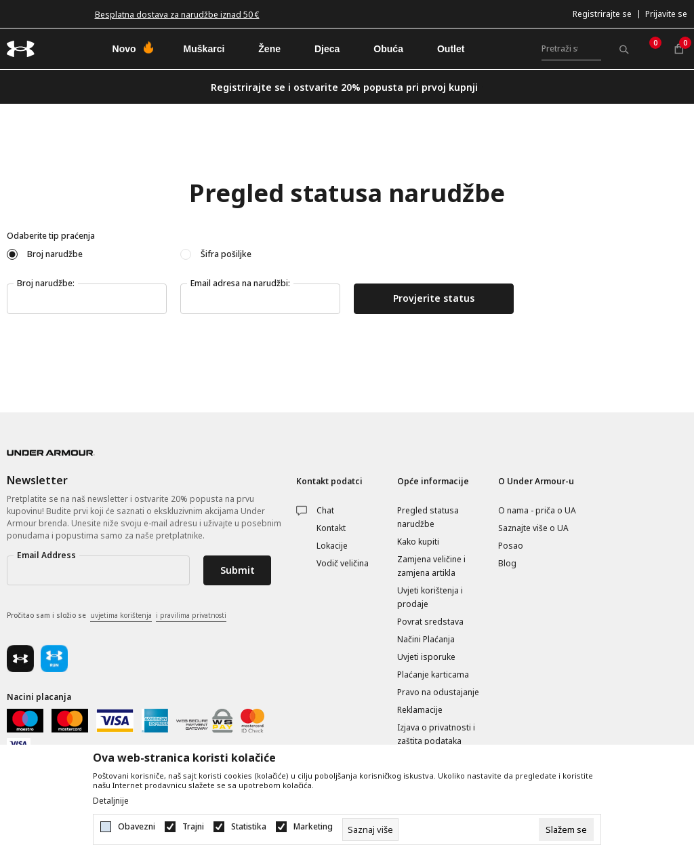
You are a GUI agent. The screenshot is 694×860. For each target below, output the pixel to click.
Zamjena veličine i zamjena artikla (431, 566)
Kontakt (331, 528)
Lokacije (332, 545)
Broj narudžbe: (46, 283)
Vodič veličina (343, 563)
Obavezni (136, 827)
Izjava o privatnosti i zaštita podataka (436, 734)
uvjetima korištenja (121, 615)
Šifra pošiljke (226, 254)
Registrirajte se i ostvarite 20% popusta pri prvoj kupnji (344, 87)
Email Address (46, 555)
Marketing (313, 827)
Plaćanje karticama (433, 674)
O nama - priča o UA (537, 510)
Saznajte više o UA (533, 528)
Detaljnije (111, 801)
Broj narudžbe (55, 254)
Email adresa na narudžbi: (240, 283)
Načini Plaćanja (426, 639)
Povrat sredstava (430, 621)
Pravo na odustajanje (438, 692)
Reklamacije (420, 710)
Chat (325, 510)
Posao (510, 545)
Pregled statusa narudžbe (428, 517)
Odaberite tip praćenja (51, 236)
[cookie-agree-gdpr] (566, 829)
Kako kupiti (418, 541)
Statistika (248, 827)
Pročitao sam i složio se (116, 615)
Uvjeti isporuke (426, 657)
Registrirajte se (602, 14)
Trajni (193, 827)
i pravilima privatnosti (191, 615)
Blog (507, 563)
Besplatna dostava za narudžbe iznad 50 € (177, 14)
